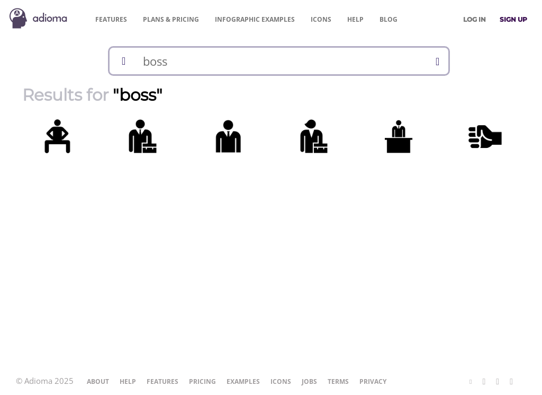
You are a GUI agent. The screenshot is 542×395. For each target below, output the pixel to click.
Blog (389, 19)
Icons (321, 19)
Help (355, 19)
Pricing (171, 19)
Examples (255, 19)
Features (111, 19)
